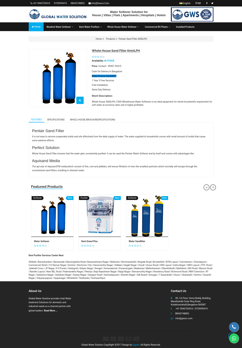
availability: (98, 60)
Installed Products (185, 27)
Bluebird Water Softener (60, 27)
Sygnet (136, 344)
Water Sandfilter (137, 241)
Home (36, 26)
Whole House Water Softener (123, 27)
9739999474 (60, 3)
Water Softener (41, 241)
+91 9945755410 (40, 3)
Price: (95, 66)
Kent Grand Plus (89, 241)
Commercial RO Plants (157, 27)
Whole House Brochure (92, 119)
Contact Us (37, 36)
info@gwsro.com (99, 3)
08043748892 (78, 3)
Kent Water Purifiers (90, 27)
